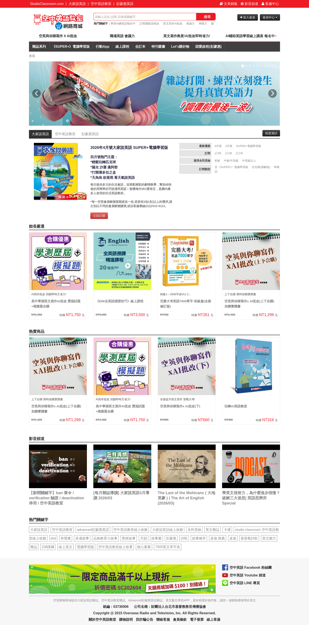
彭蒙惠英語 (124, 4)
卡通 (227, 530)
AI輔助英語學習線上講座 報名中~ (251, 36)
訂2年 (228, 153)
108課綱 (48, 547)
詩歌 (184, 538)
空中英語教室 (101, 4)
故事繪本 (199, 538)
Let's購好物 (180, 46)
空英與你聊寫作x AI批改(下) (180, 406)
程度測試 (271, 133)
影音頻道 (249, 4)
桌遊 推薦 (217, 538)
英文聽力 (269, 538)
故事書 (156, 538)
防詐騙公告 (144, 619)
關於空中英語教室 (102, 619)
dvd (53, 538)
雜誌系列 (39, 46)
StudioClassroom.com (47, 4)
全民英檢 (194, 530)
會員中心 (270, 17)
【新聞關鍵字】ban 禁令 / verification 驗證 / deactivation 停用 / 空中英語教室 (56, 498)
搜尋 (207, 16)
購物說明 (126, 619)
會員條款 (180, 619)
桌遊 (232, 538)
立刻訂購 (99, 215)
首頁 (32, 56)
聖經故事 (129, 538)
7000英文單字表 (167, 547)
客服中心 (270, 4)
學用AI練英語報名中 (123, 23)
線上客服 (213, 619)
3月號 (228, 146)
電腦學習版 (85, 547)
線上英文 (65, 547)
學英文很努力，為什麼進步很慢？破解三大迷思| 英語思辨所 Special (251, 498)
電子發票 (197, 619)
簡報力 (203, 23)
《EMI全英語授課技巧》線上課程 (119, 301)
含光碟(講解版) (261, 167)
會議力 (190, 23)
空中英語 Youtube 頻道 (248, 575)
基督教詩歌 (249, 538)
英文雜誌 (212, 530)
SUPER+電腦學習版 (248, 146)
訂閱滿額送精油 (149, 23)
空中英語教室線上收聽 (130, 530)
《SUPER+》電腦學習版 (71, 46)
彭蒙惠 (171, 538)
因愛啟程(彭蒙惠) (208, 46)
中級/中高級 (231, 160)
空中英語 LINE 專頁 (245, 583)
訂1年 (239, 153)
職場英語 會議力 (122, 36)
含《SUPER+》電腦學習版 (231, 167)
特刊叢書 (158, 46)
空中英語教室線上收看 (115, 547)
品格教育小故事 (105, 538)
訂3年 (218, 153)
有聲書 (66, 538)
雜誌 (33, 547)
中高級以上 (249, 160)
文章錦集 (229, 4)
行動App (102, 46)
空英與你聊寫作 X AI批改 (58, 36)
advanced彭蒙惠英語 (93, 530)
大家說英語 (77, 4)
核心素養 (144, 547)
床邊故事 (82, 538)
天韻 (143, 538)
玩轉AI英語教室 (235, 406)
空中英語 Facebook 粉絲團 (251, 567)
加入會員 (247, 17)
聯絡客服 (163, 619)
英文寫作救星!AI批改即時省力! (186, 36)
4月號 (218, 146)
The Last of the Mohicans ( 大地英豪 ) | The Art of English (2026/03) (186, 498)
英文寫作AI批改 (172, 23)
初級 (217, 160)
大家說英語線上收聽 (167, 530)
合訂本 (140, 46)
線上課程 (122, 46)
